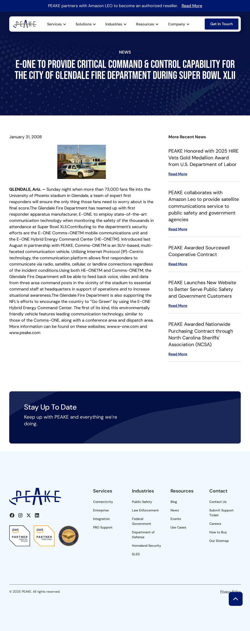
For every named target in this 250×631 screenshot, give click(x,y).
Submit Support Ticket (221, 512)
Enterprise (101, 510)
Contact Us (217, 502)
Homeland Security (146, 545)
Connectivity (103, 502)
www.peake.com (24, 332)
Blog (174, 502)
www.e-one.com (123, 326)
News (175, 510)
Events (176, 519)
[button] (57, 24)
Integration (101, 519)
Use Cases (178, 527)
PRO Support (103, 527)
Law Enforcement (145, 510)
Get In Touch (221, 23)
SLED (136, 554)
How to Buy (218, 532)
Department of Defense (143, 534)
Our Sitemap (219, 541)
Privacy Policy (230, 591)
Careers (215, 524)
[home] (25, 24)
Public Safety (142, 502)
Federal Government (141, 521)
